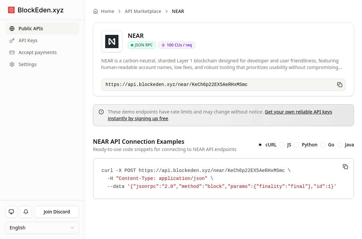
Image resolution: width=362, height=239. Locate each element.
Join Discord (57, 211)
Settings (23, 64)
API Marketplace (143, 11)
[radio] (260, 144)
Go (331, 144)
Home (103, 11)
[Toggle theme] (11, 212)
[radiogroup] (305, 144)
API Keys (23, 40)
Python (309, 144)
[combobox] (42, 228)
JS (289, 144)
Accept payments (33, 52)
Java (349, 144)
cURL (271, 144)
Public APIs (26, 28)
